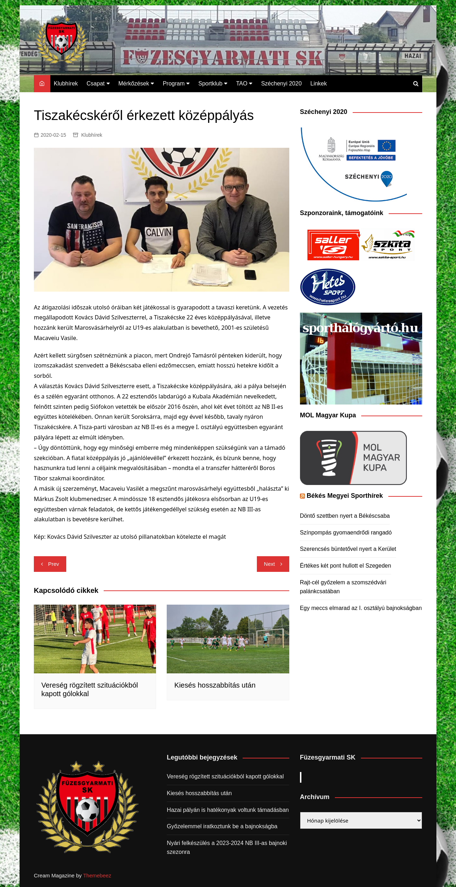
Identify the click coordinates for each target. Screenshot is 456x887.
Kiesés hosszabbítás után (214, 685)
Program (174, 83)
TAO (242, 83)
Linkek (318, 83)
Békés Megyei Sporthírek (345, 495)
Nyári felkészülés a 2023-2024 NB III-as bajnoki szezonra (227, 847)
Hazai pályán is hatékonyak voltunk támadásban (228, 810)
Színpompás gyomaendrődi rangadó (346, 532)
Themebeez (97, 875)
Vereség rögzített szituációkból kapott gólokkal (225, 776)
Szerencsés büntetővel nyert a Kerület (348, 549)
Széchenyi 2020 (281, 83)
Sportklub (210, 83)
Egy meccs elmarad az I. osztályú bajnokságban (361, 608)
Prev (53, 564)
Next (269, 564)
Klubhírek (66, 83)
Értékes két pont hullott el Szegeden (345, 566)
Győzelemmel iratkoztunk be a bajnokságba (222, 826)
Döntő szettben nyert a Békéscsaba (345, 516)
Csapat (96, 83)
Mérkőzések (133, 83)
